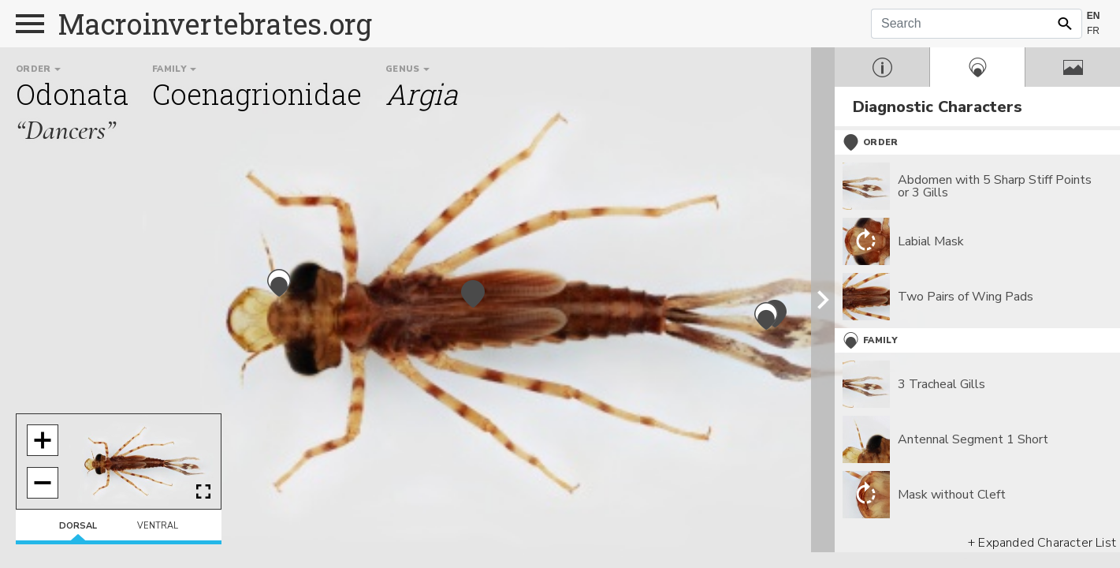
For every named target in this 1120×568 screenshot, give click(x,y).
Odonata (72, 94)
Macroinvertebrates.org (215, 24)
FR (1093, 30)
